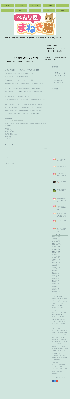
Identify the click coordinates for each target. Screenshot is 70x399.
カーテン (54, 316)
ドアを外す (62, 346)
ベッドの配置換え (56, 359)
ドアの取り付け (55, 346)
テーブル (66, 341)
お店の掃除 (64, 298)
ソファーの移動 (63, 332)
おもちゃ (54, 298)
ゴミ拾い (64, 321)
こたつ (58, 303)
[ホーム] (7, 5)
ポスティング (62, 364)
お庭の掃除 (54, 301)
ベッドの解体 (64, 357)
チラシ (58, 339)
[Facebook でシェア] (5, 144)
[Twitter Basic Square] (55, 381)
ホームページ (55, 364)
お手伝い (60, 301)
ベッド (65, 353)
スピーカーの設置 (56, 328)
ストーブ (60, 325)
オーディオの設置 (56, 314)
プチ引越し (54, 353)
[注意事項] (49, 10)
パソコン (64, 350)
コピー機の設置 (55, 319)
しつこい (63, 303)
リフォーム (60, 366)
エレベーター (62, 310)
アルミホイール (55, 307)
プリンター (60, 353)
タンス (57, 335)
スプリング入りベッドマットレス (59, 330)
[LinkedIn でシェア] (12, 144)
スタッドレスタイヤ (60, 323)
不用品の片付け (55, 373)
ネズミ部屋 (54, 348)
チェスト (54, 339)
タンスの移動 (63, 335)
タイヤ (53, 335)
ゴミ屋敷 (59, 321)
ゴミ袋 (53, 323)
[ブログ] (35, 10)
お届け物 (59, 298)
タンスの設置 (55, 337)
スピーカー (65, 325)
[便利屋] (21, 5)
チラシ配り (63, 339)
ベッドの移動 (62, 355)
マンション (54, 366)
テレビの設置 (55, 341)
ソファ (57, 332)
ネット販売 (60, 348)
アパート (60, 305)
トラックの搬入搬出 (56, 344)
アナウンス (54, 305)
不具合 (66, 368)
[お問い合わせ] (7, 10)
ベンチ (62, 362)
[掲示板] (62, 10)
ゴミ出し (54, 321)
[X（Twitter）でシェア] (9, 144)
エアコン (62, 307)
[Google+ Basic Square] (57, 381)
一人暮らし (61, 368)
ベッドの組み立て (56, 357)
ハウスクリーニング (56, 350)
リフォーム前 (55, 368)
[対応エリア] (21, 10)
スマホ (53, 332)
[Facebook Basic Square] (53, 381)
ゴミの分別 (62, 319)
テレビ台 (61, 341)
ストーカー (54, 325)
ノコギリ (66, 348)
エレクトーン (55, 310)
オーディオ (63, 312)
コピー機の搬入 (60, 316)
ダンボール (61, 337)
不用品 (53, 371)
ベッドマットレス (56, 362)
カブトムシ (63, 314)
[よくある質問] (49, 5)
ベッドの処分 (55, 355)
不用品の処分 (59, 371)
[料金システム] (62, 5)
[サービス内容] (35, 5)
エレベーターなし (56, 312)
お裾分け (54, 303)
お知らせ (65, 301)
